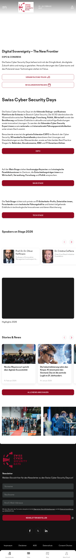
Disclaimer (23, 545)
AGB (35, 545)
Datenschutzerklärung (66, 509)
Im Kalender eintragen (38, 85)
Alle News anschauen (38, 392)
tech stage (38, 215)
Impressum (8, 545)
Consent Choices (65, 545)
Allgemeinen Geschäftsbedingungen (44, 509)
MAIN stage (38, 183)
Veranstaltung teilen (38, 77)
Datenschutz (48, 545)
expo (38, 151)
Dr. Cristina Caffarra (64, 251)
